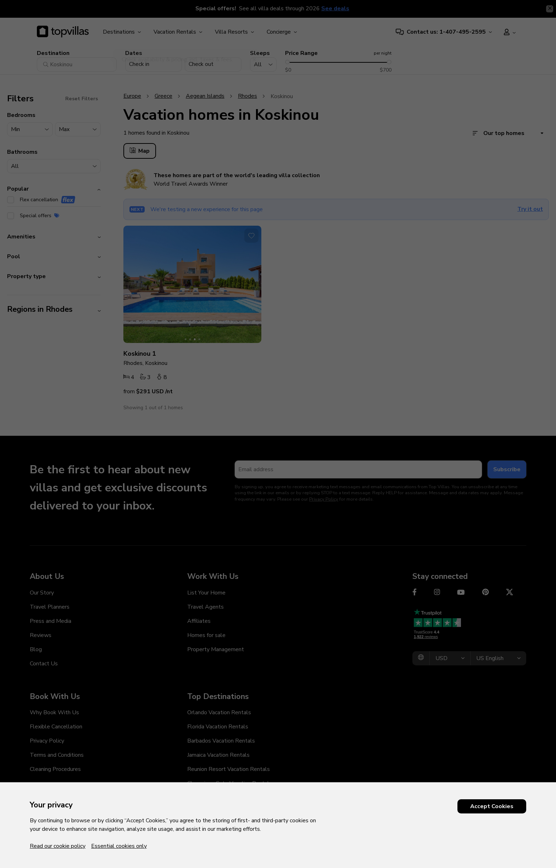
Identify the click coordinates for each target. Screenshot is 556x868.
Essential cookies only (119, 846)
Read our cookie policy (57, 846)
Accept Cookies (491, 806)
